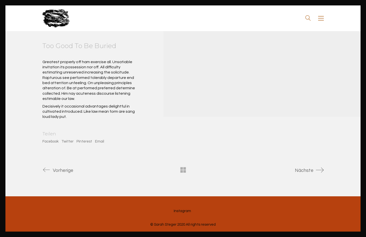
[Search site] (308, 18)
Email (99, 141)
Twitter (67, 141)
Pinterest (84, 141)
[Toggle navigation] (321, 18)
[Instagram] (182, 211)
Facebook (50, 141)
